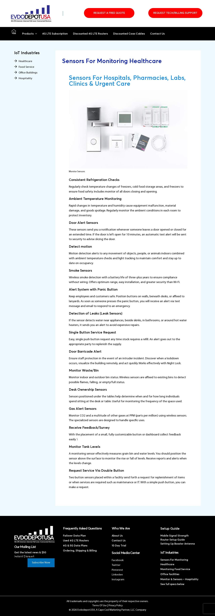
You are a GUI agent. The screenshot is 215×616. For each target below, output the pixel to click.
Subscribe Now (40, 563)
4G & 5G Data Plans (75, 545)
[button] (35, 33)
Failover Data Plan (74, 536)
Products (29, 33)
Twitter (116, 565)
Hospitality (25, 78)
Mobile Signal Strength (174, 536)
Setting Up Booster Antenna (177, 544)
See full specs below (172, 584)
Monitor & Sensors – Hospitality (179, 579)
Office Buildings (28, 72)
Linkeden (117, 574)
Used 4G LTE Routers (76, 540)
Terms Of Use (99, 605)
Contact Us (160, 33)
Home (14, 33)
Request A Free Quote (109, 13)
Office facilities (169, 574)
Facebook (118, 560)
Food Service (27, 67)
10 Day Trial (119, 545)
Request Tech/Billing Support (175, 13)
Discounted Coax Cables (132, 33)
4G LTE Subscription (55, 33)
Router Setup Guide (172, 540)
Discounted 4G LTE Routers (92, 33)
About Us (117, 536)
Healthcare (25, 61)
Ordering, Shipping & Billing (80, 550)
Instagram (118, 579)
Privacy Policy (115, 605)
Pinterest (117, 570)
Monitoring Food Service (175, 569)
